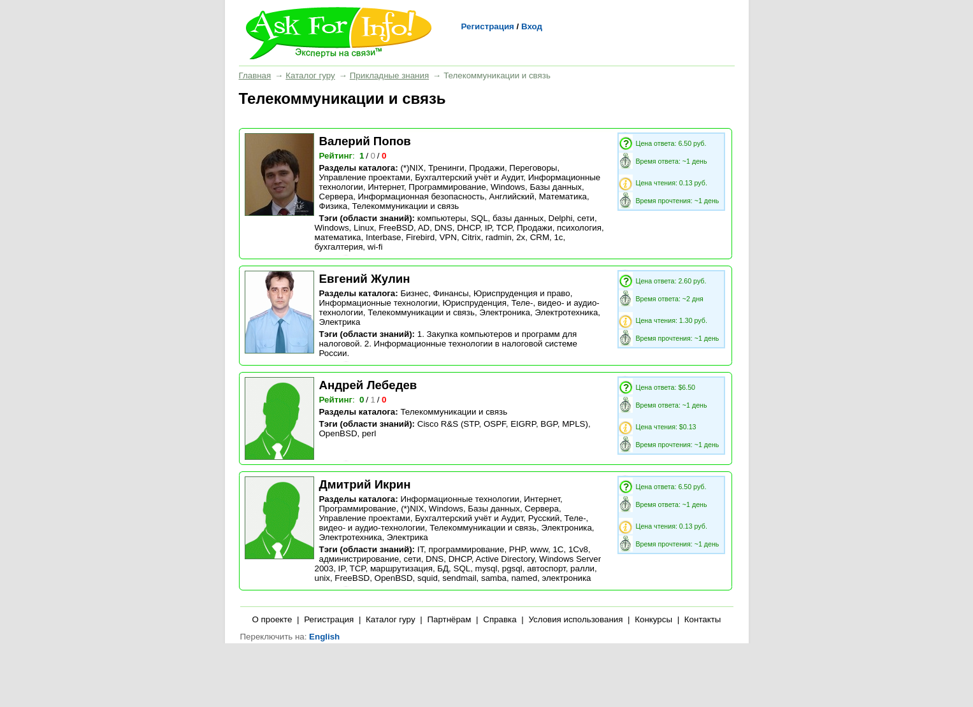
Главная (255, 75)
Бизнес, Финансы (434, 293)
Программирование (447, 187)
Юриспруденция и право (521, 293)
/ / (373, 156)
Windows (508, 187)
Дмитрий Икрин (365, 484)
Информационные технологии (378, 303)
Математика (563, 196)
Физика (333, 206)
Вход (531, 26)
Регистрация (487, 26)
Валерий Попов (365, 141)
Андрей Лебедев (368, 385)
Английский (512, 196)
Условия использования (575, 619)
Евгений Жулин (364, 278)
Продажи (487, 168)
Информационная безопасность (421, 196)
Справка (499, 619)
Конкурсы (653, 619)
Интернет (386, 187)
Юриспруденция (474, 303)
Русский (543, 518)
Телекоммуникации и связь (405, 206)
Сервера (336, 196)
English (324, 636)
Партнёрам (449, 619)
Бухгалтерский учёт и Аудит (469, 177)
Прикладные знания (389, 75)
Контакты (702, 619)
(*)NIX (411, 168)
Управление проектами (364, 177)
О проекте (272, 619)
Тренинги (446, 168)
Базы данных (556, 187)
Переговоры (533, 168)
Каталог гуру (310, 75)
